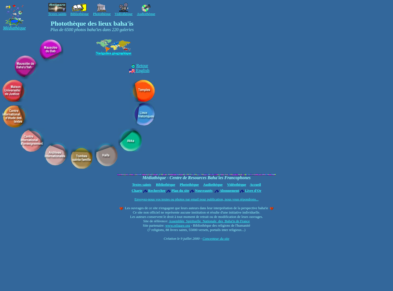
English (139, 70)
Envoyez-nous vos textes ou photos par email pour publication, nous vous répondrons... (197, 199)
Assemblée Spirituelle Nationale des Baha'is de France (209, 221)
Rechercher (157, 190)
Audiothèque (213, 184)
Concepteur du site (216, 238)
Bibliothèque (165, 184)
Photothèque (189, 184)
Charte (137, 190)
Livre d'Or (253, 190)
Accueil (255, 184)
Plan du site (180, 190)
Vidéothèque (236, 184)
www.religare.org (177, 225)
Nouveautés (204, 190)
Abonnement (229, 190)
